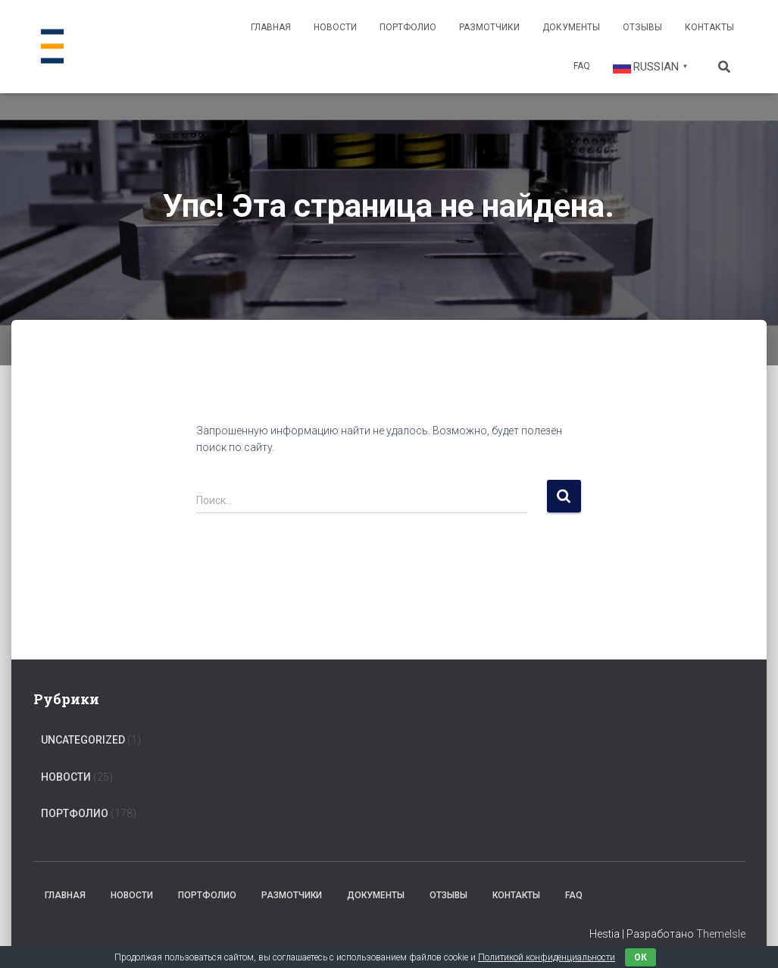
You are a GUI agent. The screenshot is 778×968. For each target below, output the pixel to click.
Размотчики (489, 27)
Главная (271, 27)
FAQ (581, 66)
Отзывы (642, 27)
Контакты (709, 27)
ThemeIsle (720, 934)
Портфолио (408, 27)
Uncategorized (83, 740)
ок (640, 957)
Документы (571, 27)
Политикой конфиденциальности (546, 957)
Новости (335, 27)
